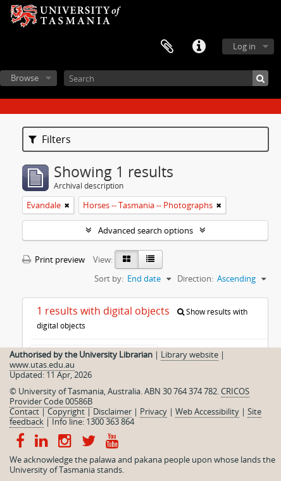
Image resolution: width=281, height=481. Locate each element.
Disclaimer (112, 411)
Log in (244, 46)
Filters (49, 139)
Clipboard (167, 47)
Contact (24, 411)
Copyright (66, 411)
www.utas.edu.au (42, 364)
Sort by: (108, 278)
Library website (189, 354)
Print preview (53, 259)
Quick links (199, 47)
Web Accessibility (207, 411)
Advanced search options (145, 230)
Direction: (195, 278)
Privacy (153, 411)
